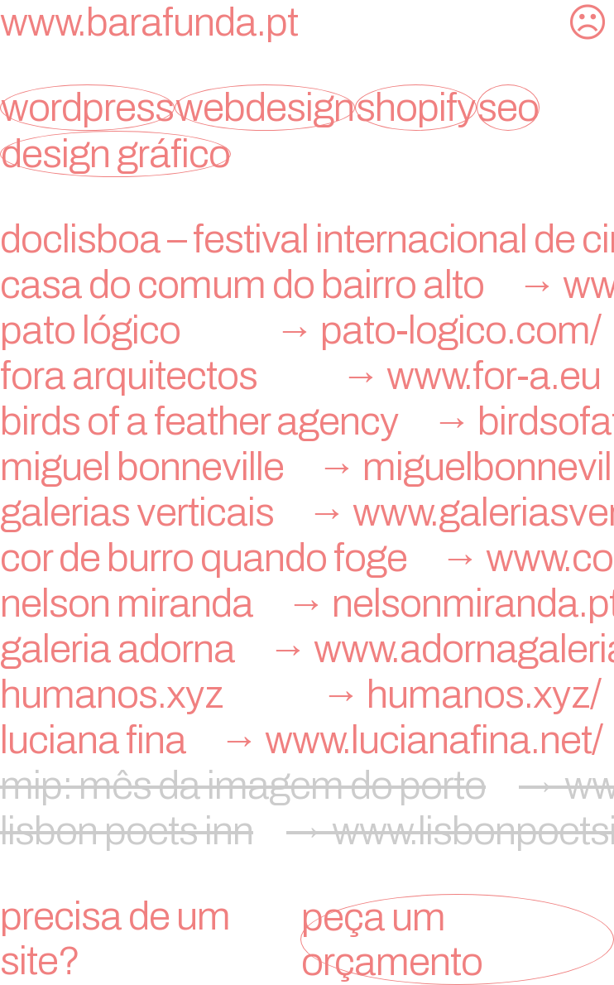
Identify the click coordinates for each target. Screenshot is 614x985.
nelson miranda (307, 603)
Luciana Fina (307, 740)
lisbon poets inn (307, 831)
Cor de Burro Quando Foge (307, 558)
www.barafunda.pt (149, 22)
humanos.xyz (307, 694)
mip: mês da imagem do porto (307, 785)
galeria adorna (307, 649)
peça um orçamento (391, 939)
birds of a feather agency (307, 421)
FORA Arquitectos (307, 375)
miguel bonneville (307, 466)
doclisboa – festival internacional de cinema (307, 239)
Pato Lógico (307, 330)
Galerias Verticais (307, 512)
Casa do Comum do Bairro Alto (307, 284)
